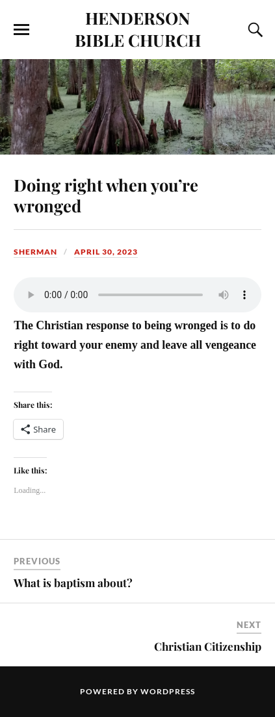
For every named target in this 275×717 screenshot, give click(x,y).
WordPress (167, 691)
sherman (35, 252)
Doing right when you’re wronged (106, 194)
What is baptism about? (73, 582)
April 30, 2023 (106, 252)
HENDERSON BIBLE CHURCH (138, 28)
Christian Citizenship (207, 646)
